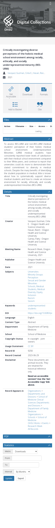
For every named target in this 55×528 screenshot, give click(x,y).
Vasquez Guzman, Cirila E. (20, 73)
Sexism (31, 301)
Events (45, 423)
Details (8, 191)
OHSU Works (34, 423)
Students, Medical (36, 289)
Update (8, 478)
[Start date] (27, 458)
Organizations (34, 390)
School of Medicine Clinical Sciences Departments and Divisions (38, 401)
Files (6, 119)
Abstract (8, 138)
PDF (6, 436)
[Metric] (25, 451)
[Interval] (22, 471)
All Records (33, 429)
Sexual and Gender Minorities (37, 282)
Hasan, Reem (39, 73)
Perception (33, 277)
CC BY (30, 346)
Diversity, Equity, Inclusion (35, 294)
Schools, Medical (36, 286)
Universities (33, 271)
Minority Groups (35, 274)
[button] (44, 90)
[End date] (24, 464)
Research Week (35, 426)
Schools (31, 417)
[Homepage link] (28, 21)
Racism (31, 298)
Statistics (9, 445)
